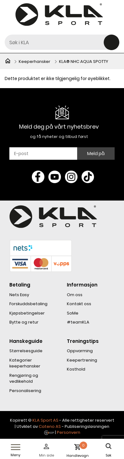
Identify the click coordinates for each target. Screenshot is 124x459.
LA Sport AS (46, 420)
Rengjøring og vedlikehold (23, 378)
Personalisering (25, 391)
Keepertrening (82, 360)
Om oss (74, 295)
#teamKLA (78, 322)
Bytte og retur (23, 322)
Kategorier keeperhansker (24, 363)
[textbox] (62, 42)
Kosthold (76, 369)
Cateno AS (50, 426)
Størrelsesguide (25, 351)
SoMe (72, 313)
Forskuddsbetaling (28, 304)
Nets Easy (19, 295)
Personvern (68, 432)
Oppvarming (80, 351)
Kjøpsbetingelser (27, 313)
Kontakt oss (79, 304)
